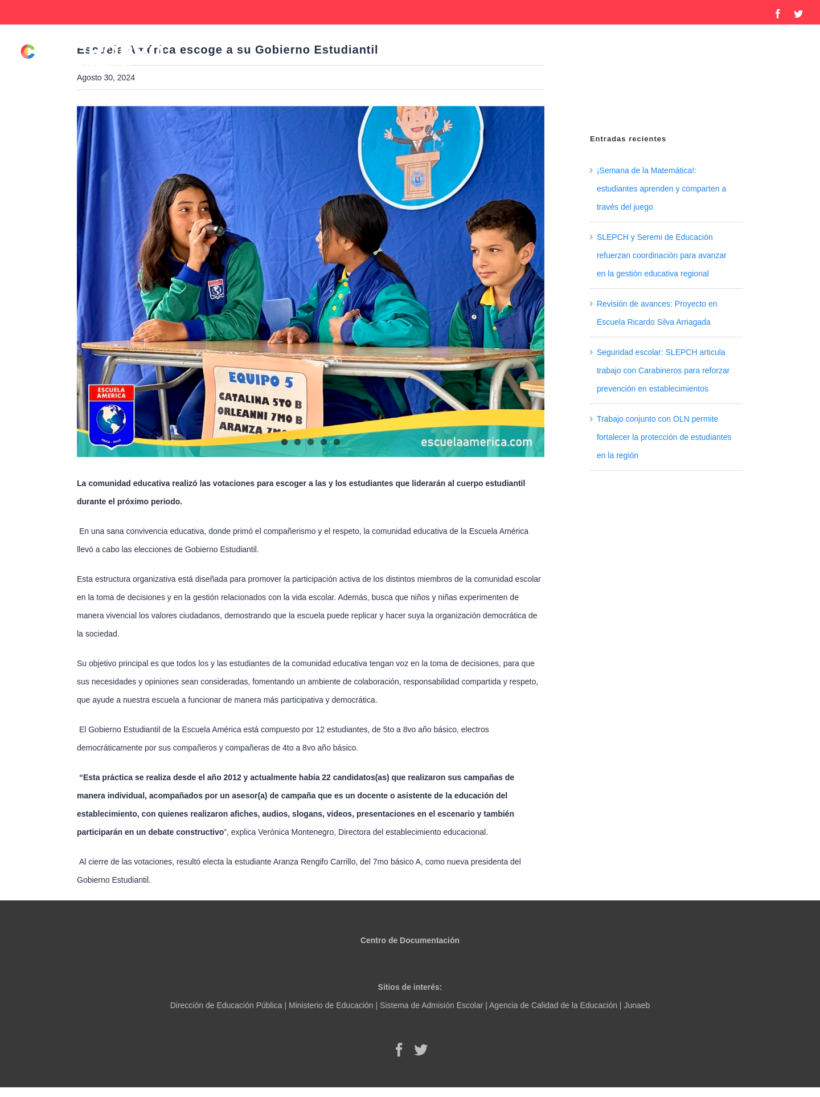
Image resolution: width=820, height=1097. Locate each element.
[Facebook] (399, 1050)
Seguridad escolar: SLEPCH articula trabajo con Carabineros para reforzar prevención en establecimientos (663, 370)
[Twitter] (421, 1050)
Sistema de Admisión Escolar (431, 1005)
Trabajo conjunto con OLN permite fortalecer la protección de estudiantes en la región (664, 437)
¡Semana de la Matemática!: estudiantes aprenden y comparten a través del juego (661, 188)
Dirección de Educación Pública (226, 1005)
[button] (784, 100)
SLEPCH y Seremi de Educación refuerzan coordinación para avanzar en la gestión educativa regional (662, 255)
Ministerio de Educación (331, 1005)
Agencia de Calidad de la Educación (553, 1005)
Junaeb (637, 1005)
